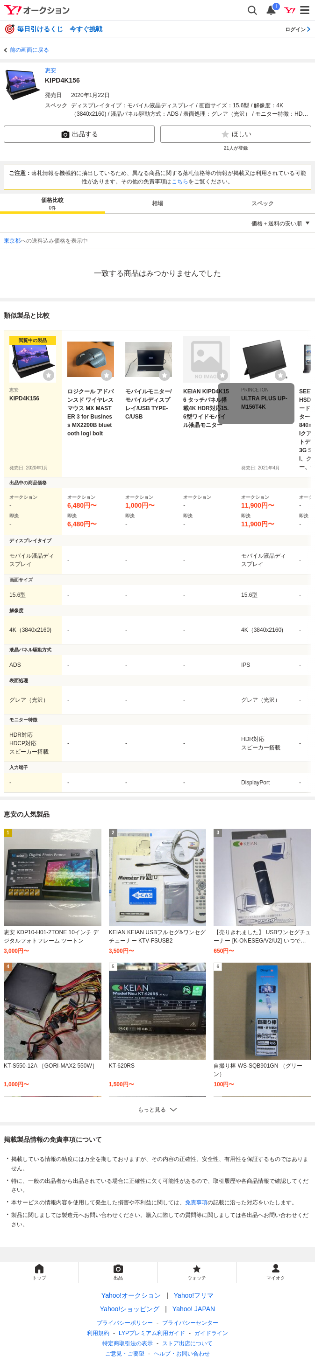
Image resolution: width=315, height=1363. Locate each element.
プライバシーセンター (190, 1323)
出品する (79, 134)
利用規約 (98, 1333)
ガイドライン (211, 1333)
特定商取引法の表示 (127, 1343)
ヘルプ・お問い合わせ (182, 1353)
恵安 (50, 70)
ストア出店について (187, 1343)
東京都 (12, 241)
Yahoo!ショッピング (129, 1309)
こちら (180, 181)
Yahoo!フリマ (194, 1295)
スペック (262, 203)
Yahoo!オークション (131, 1295)
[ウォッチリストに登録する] (48, 375)
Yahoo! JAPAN (193, 1309)
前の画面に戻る (29, 50)
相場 (157, 203)
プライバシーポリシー (125, 1323)
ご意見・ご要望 (124, 1353)
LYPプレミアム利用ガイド (152, 1333)
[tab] (52, 203)
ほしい (236, 134)
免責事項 (196, 1202)
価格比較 (52, 204)
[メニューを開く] (305, 10)
